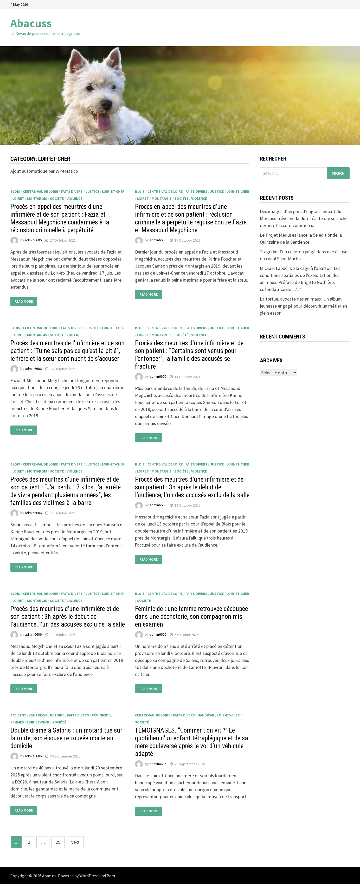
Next (75, 842)
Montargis (37, 198)
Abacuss (31, 23)
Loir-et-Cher (113, 191)
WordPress (89, 875)
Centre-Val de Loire (40, 191)
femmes (17, 722)
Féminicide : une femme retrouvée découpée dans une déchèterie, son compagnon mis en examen (191, 616)
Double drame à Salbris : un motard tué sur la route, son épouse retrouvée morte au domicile (66, 738)
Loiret (18, 198)
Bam (111, 875)
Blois (15, 191)
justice (92, 191)
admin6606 (33, 240)
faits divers (72, 191)
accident (18, 715)
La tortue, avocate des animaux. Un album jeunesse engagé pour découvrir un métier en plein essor (303, 306)
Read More (24, 301)
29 (58, 842)
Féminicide (101, 715)
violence (74, 198)
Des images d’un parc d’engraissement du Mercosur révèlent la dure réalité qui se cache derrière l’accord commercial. (304, 218)
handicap (206, 715)
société (57, 198)
